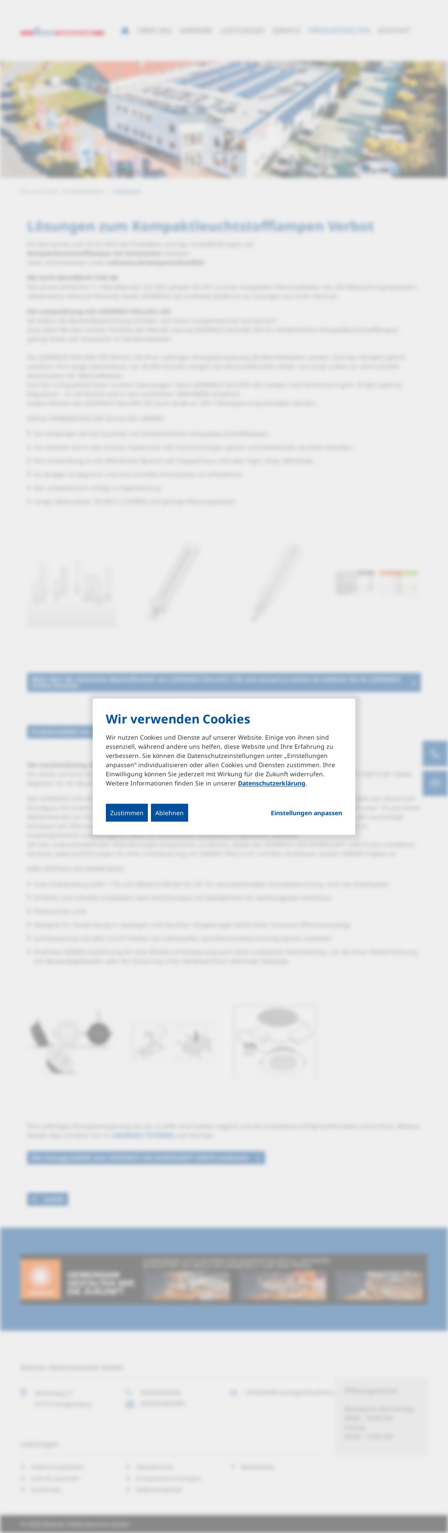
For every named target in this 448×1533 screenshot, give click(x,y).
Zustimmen (127, 813)
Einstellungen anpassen (306, 813)
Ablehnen (169, 813)
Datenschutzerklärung (271, 783)
